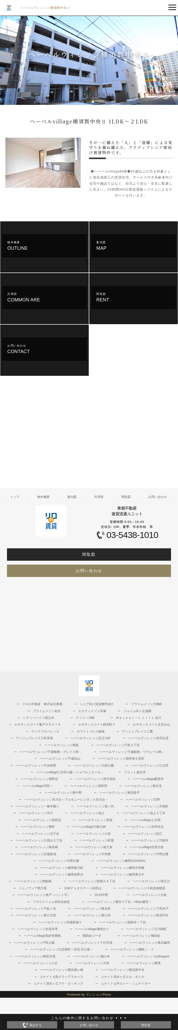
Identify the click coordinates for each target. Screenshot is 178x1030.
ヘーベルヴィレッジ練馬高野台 (61, 874)
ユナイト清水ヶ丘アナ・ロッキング (58, 983)
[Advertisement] (44, 437)
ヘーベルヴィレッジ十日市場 (92, 943)
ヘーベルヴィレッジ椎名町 (92, 908)
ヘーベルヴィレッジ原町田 (88, 786)
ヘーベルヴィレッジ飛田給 (141, 936)
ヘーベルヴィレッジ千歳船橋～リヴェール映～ (132, 752)
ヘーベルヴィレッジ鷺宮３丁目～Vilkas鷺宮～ (119, 902)
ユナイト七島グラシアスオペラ (61, 977)
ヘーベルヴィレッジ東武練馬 (150, 943)
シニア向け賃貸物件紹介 (97, 704)
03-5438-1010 (132, 535)
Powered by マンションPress (89, 994)
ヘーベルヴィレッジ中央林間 (36, 765)
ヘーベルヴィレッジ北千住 (40, 834)
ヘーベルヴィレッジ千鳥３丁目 (118, 745)
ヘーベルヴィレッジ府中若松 (95, 779)
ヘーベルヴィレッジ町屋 (97, 840)
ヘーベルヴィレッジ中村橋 (92, 854)
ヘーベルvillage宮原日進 (147, 847)
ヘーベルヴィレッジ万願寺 (149, 840)
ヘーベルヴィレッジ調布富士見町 (121, 758)
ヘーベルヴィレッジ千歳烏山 (60, 758)
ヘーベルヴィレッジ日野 (143, 799)
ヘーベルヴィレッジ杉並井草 (38, 929)
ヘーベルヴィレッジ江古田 (149, 765)
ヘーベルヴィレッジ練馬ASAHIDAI (121, 861)
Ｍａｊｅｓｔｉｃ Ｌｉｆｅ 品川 (138, 718)
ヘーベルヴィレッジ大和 (92, 963)
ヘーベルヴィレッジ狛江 (145, 834)
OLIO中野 (101, 895)
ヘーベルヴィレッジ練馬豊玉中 (122, 874)
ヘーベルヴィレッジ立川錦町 (146, 929)
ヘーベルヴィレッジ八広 (41, 963)
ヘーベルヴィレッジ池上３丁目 (143, 813)
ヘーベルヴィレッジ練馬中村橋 (122, 868)
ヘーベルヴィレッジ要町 (38, 827)
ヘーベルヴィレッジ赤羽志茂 (148, 738)
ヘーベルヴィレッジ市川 (36, 813)
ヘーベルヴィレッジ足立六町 (90, 738)
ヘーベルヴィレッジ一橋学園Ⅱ (37, 806)
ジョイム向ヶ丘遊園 (137, 711)
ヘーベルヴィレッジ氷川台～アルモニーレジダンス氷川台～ (66, 799)
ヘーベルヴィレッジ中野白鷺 (148, 854)
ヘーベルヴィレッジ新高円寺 (148, 915)
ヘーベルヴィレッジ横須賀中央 (122, 970)
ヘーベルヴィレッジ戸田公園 (34, 943)
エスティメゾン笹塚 (92, 711)
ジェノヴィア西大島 (33, 888)
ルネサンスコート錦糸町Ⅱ (96, 724)
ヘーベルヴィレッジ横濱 (144, 963)
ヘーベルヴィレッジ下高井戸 (148, 908)
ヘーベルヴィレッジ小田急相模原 (142, 888)
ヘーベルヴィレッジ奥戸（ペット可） (44, 895)
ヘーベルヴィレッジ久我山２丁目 (39, 840)
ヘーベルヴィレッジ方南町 (149, 806)
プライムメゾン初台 (47, 711)
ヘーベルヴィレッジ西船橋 (32, 881)
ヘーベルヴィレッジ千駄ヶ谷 (36, 908)
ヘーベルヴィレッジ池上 (87, 813)
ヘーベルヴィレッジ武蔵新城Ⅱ (60, 922)
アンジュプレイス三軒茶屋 (34, 738)
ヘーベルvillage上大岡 (145, 820)
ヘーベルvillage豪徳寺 (148, 779)
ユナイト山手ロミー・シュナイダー (126, 983)
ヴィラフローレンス (45, 731)
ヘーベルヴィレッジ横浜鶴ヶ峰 (61, 970)
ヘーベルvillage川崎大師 (89, 827)
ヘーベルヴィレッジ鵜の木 (91, 956)
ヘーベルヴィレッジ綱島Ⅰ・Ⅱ (132, 949)
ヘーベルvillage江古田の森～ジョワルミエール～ (70, 772)
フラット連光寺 (135, 772)
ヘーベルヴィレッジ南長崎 (39, 847)
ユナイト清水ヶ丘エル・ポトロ (122, 977)
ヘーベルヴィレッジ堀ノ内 (95, 806)
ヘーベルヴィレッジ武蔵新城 (36, 854)
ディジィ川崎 (85, 718)
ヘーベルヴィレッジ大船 (149, 895)
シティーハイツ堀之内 (38, 718)
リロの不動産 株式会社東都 (42, 704)
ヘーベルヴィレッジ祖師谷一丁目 (122, 922)
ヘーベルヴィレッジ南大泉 (94, 847)
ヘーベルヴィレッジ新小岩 (92, 915)
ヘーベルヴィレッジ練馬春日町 (61, 868)
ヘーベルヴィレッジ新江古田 (36, 915)
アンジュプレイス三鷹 (137, 731)
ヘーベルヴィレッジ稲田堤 (42, 820)
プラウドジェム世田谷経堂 (51, 902)
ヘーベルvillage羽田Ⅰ (37, 786)
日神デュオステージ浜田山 (82, 888)
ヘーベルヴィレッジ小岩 (94, 834)
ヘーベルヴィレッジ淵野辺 (39, 779)
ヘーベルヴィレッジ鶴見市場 (35, 956)
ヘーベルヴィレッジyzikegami (148, 956)
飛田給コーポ (92, 936)
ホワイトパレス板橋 (91, 731)
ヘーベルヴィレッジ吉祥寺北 (143, 827)
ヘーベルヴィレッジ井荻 (95, 820)
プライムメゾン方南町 (146, 704)
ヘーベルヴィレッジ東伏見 (143, 786)
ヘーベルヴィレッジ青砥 (61, 745)
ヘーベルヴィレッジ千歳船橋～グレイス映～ (51, 752)
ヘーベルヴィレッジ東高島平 (119, 792)
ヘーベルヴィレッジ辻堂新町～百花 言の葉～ (61, 949)
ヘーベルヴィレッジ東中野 (63, 792)
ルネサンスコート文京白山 (151, 724)
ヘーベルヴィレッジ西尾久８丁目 (92, 881)
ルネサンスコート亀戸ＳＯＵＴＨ (37, 724)
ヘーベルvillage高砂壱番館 (42, 936)
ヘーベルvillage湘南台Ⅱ (92, 929)
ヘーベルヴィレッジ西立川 (151, 881)
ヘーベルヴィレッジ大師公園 (93, 765)
